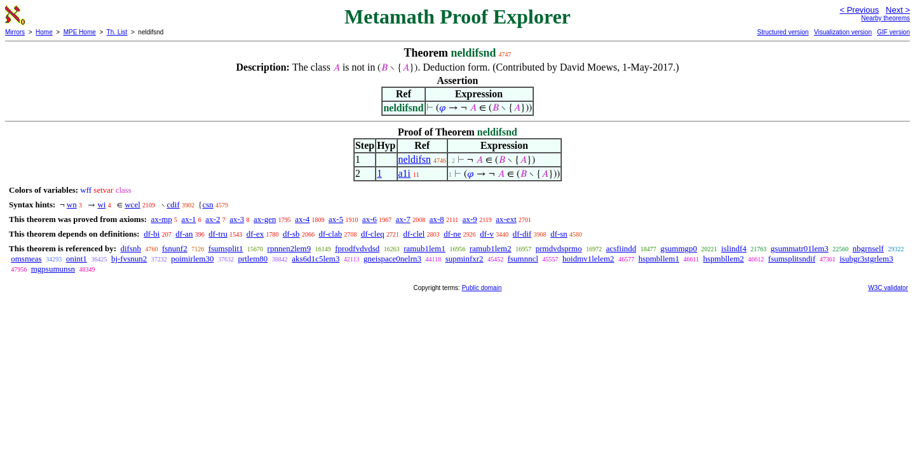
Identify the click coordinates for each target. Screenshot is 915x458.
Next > (898, 10)
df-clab (330, 234)
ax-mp (161, 219)
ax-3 (236, 219)
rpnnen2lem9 (289, 248)
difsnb (130, 248)
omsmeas (26, 258)
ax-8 (437, 219)
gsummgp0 (678, 248)
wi (101, 204)
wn (72, 204)
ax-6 (369, 219)
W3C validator (888, 287)
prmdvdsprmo (559, 248)
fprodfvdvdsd (357, 248)
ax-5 (336, 219)
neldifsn (414, 159)
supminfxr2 (464, 258)
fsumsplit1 (225, 248)
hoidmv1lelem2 (588, 258)
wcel (132, 204)
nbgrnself (868, 248)
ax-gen (265, 219)
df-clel (414, 234)
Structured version (782, 32)
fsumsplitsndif (791, 258)
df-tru (217, 234)
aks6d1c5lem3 (315, 258)
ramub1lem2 (491, 248)
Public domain (482, 287)
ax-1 (189, 219)
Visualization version (843, 32)
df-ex (255, 234)
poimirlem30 (192, 258)
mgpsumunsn (53, 269)
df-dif (522, 234)
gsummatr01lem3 (800, 248)
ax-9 (470, 219)
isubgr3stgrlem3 (866, 258)
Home (44, 32)
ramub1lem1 (424, 248)
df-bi (151, 234)
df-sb (291, 234)
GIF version (893, 32)
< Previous (859, 10)
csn (207, 204)
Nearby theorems (885, 18)
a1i (404, 173)
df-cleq (372, 234)
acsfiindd (621, 248)
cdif (173, 204)
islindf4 (734, 248)
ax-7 (403, 219)
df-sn (558, 234)
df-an (184, 234)
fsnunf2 (174, 248)
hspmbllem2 (723, 258)
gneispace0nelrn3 (392, 258)
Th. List (117, 32)
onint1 (76, 258)
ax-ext (506, 219)
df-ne (452, 234)
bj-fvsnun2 (129, 258)
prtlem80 (253, 258)
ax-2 (212, 219)
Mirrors (15, 32)
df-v (487, 234)
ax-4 (302, 219)
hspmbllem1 (659, 258)
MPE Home (80, 32)
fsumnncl (523, 258)
